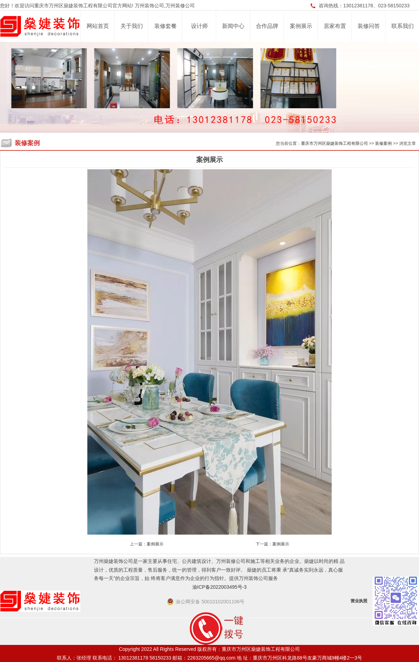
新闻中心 (233, 26)
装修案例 (383, 143)
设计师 (199, 26)
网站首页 (98, 26)
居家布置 (335, 26)
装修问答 (369, 26)
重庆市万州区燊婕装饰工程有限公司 (334, 143)
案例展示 (301, 26)
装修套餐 (165, 26)
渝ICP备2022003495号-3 (219, 587)
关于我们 (131, 26)
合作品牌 (267, 26)
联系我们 (402, 26)
